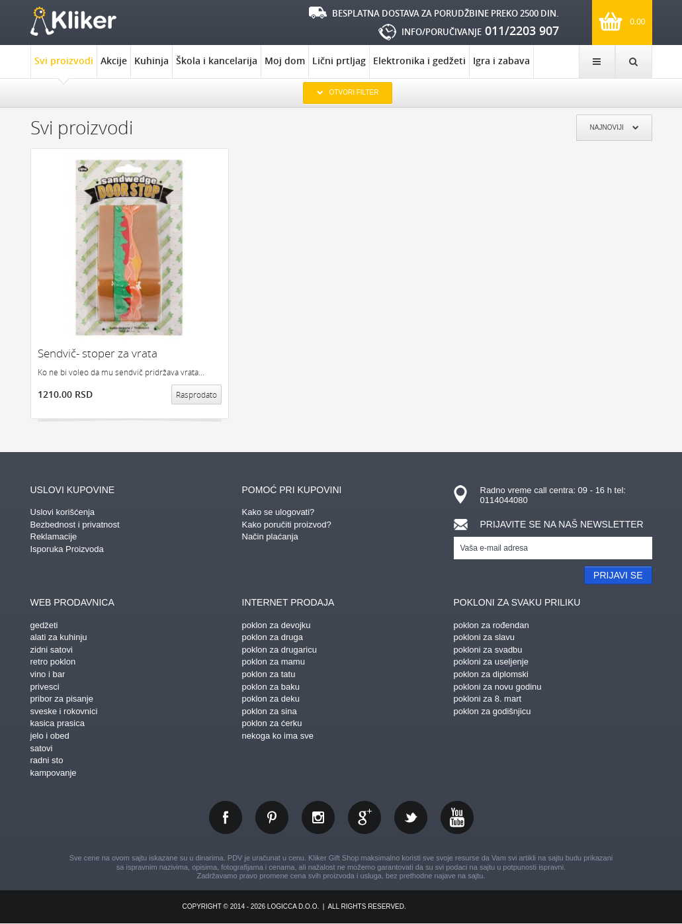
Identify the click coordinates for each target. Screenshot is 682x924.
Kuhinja (151, 60)
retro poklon (53, 662)
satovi (41, 748)
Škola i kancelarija (216, 60)
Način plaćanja (270, 536)
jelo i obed (49, 736)
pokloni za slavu (484, 637)
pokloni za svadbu (488, 650)
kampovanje (53, 773)
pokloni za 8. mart (488, 699)
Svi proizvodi (63, 66)
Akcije (114, 60)
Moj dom (285, 60)
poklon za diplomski (491, 674)
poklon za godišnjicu (492, 711)
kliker (73, 21)
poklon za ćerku (272, 723)
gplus (364, 817)
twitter (410, 817)
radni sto (47, 760)
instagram (318, 817)
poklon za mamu (273, 662)
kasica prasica (57, 723)
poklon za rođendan (491, 625)
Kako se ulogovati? (278, 512)
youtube (457, 817)
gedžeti (44, 625)
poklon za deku (271, 699)
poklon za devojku (276, 625)
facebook (225, 817)
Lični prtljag (339, 60)
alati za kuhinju (58, 637)
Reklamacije (53, 536)
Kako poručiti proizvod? (286, 525)
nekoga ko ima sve (278, 736)
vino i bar (47, 674)
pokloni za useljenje (491, 662)
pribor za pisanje (61, 699)
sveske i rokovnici (64, 711)
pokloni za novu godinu (498, 687)
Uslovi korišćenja (62, 512)
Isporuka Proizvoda (67, 549)
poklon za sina (269, 711)
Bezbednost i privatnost (75, 525)
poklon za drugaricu (279, 650)
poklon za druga (273, 637)
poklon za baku (271, 687)
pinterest (271, 817)
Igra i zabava (501, 60)
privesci (45, 687)
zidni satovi (51, 650)
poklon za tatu (269, 674)
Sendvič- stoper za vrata (97, 353)
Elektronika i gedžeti (419, 60)
